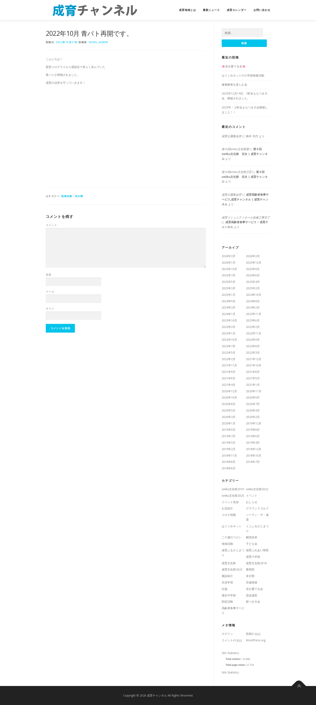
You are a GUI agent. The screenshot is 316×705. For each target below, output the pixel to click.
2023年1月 (228, 333)
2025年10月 (229, 269)
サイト (50, 308)
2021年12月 (253, 359)
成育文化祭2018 (256, 563)
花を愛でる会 (254, 589)
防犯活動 (227, 601)
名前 (49, 274)
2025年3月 (228, 288)
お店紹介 (227, 508)
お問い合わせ (261, 10)
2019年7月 (228, 436)
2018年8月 (228, 462)
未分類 (79, 196)
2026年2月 (253, 256)
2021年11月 (229, 365)
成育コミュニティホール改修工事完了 (246, 217)
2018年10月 (253, 455)
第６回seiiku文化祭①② (237, 172)
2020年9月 (253, 397)
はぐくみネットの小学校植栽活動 (243, 75)
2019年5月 (228, 442)
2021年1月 (253, 385)
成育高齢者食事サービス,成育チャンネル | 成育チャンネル (245, 199)
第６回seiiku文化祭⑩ (235, 149)
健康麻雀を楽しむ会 (234, 84)
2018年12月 (253, 449)
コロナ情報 (229, 515)
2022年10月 (229, 339)
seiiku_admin (98, 42)
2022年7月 (228, 346)
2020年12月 (229, 391)
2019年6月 (253, 436)
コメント (51, 225)
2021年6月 (228, 378)
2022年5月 (228, 352)
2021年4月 (228, 385)
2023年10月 (229, 320)
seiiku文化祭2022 (257, 489)
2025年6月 (253, 275)
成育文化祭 (229, 563)
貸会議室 (251, 595)
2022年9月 (253, 339)
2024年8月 (253, 301)
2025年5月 (228, 282)
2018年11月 (229, 455)
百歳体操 (251, 582)
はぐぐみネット (232, 526)
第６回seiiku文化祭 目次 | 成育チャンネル (245, 154)
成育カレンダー (237, 10)
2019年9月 (228, 429)
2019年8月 (253, 429)
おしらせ (251, 502)
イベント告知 (230, 502)
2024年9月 (228, 301)
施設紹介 (227, 576)
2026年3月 (228, 256)
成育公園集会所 (232, 136)
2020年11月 (253, 391)
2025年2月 (253, 288)
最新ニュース (211, 10)
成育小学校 (253, 557)
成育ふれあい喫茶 (257, 550)
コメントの (232, 640)
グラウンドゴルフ (257, 508)
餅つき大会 (253, 601)
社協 (224, 589)
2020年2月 (253, 417)
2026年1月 (228, 262)
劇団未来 (251, 537)
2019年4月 (253, 442)
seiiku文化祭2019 (233, 489)
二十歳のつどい (232, 537)
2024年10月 (253, 295)
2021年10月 (253, 365)
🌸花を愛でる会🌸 (234, 66)
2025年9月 (253, 269)
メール (50, 291)
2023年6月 (253, 320)
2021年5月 (253, 378)
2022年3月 (253, 352)
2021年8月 (253, 372)
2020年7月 (253, 404)
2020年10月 (229, 397)
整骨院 (250, 569)
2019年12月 (253, 423)
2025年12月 (253, 262)
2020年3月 (228, 417)
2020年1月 (228, 423)
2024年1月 (228, 314)
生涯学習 (227, 582)
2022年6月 (253, 346)
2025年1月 (228, 295)
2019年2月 (228, 449)
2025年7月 (228, 275)
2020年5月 (228, 410)
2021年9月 (228, 372)
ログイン (227, 634)
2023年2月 (253, 327)
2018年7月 (253, 462)
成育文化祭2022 (232, 569)
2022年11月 (253, 333)
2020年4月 (253, 410)
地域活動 (66, 196)
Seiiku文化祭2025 (233, 495)
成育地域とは (187, 10)
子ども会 (251, 544)
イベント (251, 495)
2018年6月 (228, 468)
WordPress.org (255, 640)
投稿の (253, 634)
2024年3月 (228, 307)
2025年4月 (253, 282)
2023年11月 (253, 314)
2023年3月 (228, 327)
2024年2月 (253, 307)
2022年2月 (228, 359)
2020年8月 (228, 404)
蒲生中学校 (229, 595)
